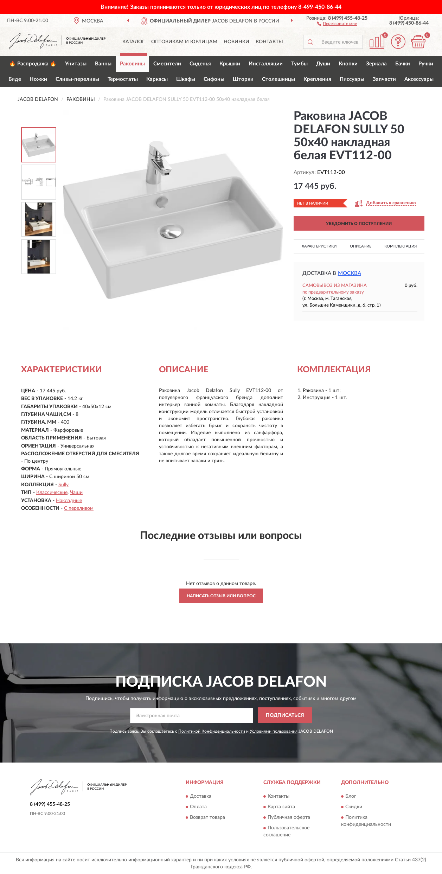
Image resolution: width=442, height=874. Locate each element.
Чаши (76, 492)
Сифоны (214, 79)
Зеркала (376, 63)
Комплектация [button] (400, 246)
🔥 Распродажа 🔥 (33, 63)
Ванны (103, 63)
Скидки (353, 806)
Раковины (132, 63)
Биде (14, 79)
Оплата (198, 806)
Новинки (236, 41)
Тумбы (299, 63)
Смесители (167, 63)
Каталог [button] (133, 41)
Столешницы (278, 79)
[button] (337, 23)
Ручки (425, 63)
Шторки (243, 79)
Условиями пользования (273, 731)
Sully (63, 484)
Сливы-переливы (77, 79)
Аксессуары (419, 79)
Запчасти (384, 79)
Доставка (200, 796)
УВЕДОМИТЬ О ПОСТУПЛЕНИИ (359, 223)
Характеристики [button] (319, 246)
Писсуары (352, 79)
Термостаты (123, 79)
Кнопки (348, 63)
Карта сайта (281, 806)
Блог (350, 796)
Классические (52, 492)
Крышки (229, 63)
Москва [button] (349, 273)
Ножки (38, 79)
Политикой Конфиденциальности (211, 731)
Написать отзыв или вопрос (221, 596)
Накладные (69, 500)
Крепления (317, 79)
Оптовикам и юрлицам (184, 41)
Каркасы (157, 79)
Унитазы (76, 63)
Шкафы (185, 79)
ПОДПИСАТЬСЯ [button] (285, 715)
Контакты (269, 41)
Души (323, 63)
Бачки (402, 63)
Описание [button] (360, 246)
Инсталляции (266, 63)
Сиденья (200, 63)
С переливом (79, 508)
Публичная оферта (289, 817)
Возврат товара (207, 817)
